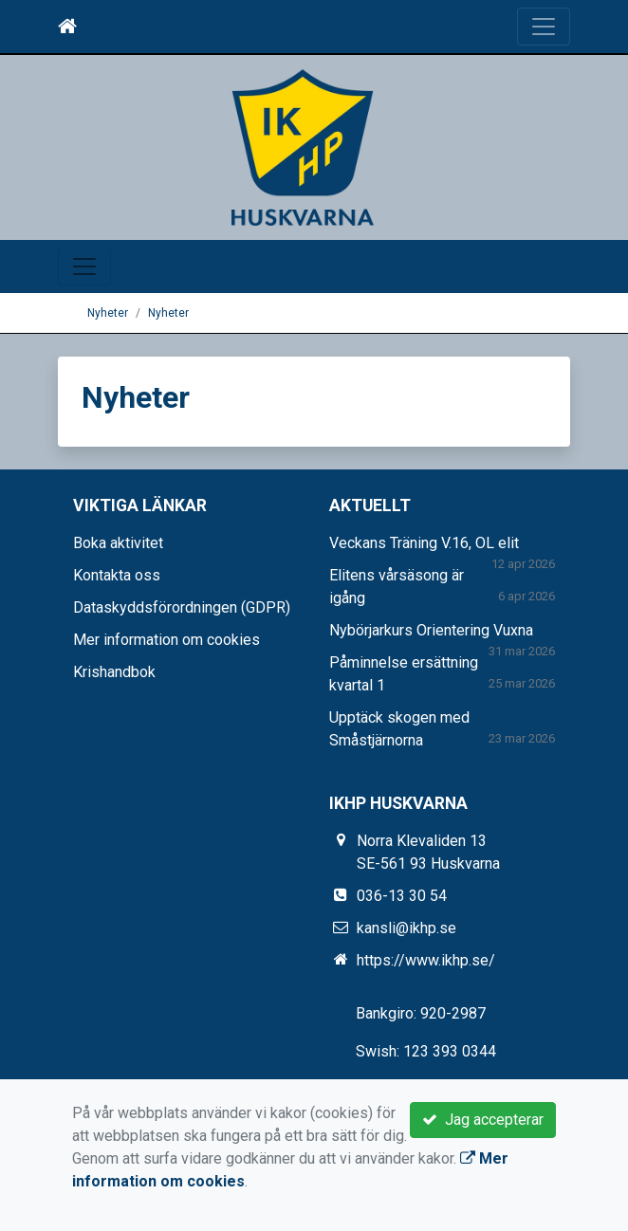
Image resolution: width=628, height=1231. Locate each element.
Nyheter (107, 313)
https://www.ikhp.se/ (426, 960)
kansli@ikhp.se (406, 928)
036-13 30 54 (402, 896)
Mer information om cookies (166, 640)
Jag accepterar (483, 1120)
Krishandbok (114, 672)
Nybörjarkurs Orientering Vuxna (431, 630)
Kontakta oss (116, 575)
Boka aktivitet (118, 543)
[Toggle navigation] (543, 27)
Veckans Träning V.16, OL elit (424, 543)
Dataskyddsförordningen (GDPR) (181, 607)
